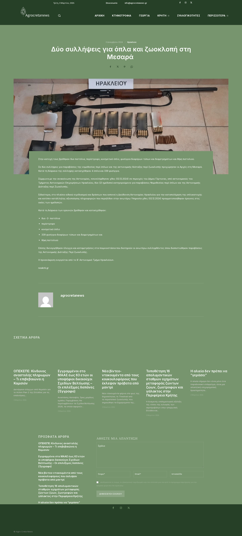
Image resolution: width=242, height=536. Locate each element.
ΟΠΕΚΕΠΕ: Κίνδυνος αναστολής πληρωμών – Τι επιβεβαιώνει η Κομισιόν (32, 377)
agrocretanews (72, 295)
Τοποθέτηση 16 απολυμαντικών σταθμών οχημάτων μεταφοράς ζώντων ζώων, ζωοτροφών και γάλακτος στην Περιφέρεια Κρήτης (164, 383)
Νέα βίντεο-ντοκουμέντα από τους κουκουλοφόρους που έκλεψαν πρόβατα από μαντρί (120, 379)
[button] (67, 15)
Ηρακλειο (132, 42)
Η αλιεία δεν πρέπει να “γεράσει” (59, 500)
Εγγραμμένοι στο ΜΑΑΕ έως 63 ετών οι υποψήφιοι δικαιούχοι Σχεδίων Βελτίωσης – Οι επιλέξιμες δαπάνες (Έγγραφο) (76, 381)
